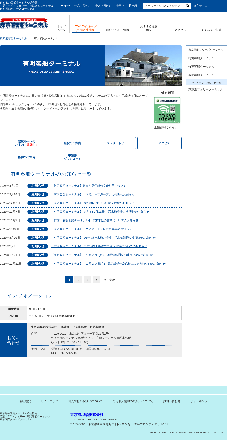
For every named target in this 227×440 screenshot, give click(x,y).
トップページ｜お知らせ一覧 (205, 82)
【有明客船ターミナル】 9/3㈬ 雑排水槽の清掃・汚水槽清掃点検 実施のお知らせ (103, 237)
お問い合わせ (171, 401)
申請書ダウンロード (200, 118)
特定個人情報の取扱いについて (133, 401)
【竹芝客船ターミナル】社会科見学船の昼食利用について (88, 185)
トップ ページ (61, 28)
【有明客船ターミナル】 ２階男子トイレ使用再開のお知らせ (91, 229)
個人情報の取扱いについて (85, 401)
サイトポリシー (200, 401)
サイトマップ (49, 401)
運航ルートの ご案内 (26, 143)
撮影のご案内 (26, 157)
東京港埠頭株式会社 (87, 415)
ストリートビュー (118, 143)
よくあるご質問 (211, 30)
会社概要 (25, 401)
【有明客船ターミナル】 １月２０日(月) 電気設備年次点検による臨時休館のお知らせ (108, 263)
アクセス (180, 30)
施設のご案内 (72, 143)
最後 (112, 279)
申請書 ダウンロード (72, 157)
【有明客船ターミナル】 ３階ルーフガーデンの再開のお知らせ (93, 194)
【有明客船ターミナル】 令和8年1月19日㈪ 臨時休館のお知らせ (92, 203)
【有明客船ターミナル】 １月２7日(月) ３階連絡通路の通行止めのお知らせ (102, 255)
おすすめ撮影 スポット (148, 28)
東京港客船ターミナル (13, 38)
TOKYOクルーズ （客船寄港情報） (85, 28)
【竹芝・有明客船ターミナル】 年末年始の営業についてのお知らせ (94, 220)
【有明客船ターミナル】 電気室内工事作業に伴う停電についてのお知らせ (99, 246)
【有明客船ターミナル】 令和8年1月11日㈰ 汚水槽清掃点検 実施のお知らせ (100, 211)
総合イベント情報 (117, 30)
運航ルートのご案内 (200, 97)
